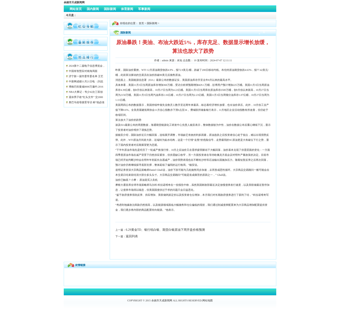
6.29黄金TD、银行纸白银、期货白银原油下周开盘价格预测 (165, 229)
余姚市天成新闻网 (74, 2)
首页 (141, 23)
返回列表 (132, 236)
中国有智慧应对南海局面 (83, 71)
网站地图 (207, 300)
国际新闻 (152, 23)
